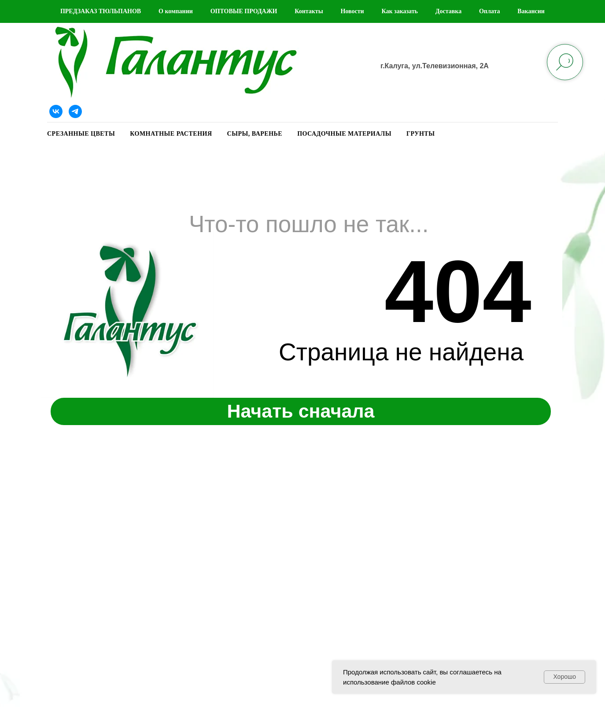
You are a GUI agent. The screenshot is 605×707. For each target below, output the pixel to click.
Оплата (489, 11)
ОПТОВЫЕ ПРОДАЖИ (243, 11)
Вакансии (531, 11)
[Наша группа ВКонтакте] (56, 111)
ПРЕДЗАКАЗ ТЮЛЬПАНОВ (100, 11)
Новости (352, 11)
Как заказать (399, 11)
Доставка (448, 11)
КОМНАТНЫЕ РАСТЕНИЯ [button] (171, 133)
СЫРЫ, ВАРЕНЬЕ (255, 133)
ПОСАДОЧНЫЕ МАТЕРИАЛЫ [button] (344, 133)
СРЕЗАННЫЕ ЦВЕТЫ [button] (81, 133)
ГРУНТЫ (420, 133)
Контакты (309, 11)
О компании (176, 11)
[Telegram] (75, 111)
